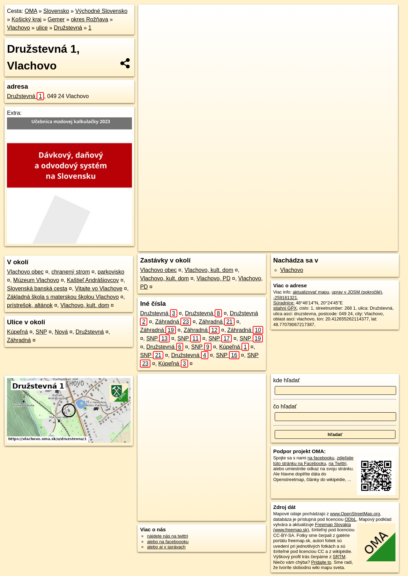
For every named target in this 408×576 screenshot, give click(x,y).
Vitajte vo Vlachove (99, 288)
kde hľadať (286, 380)
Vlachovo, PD (213, 278)
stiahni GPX (285, 308)
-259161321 (285, 297)
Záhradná (19, 340)
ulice (42, 28)
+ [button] (150, 16)
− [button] (150, 27)
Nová (61, 332)
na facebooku (320, 457)
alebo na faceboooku (167, 541)
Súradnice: (284, 302)
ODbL (350, 519)
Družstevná (68, 28)
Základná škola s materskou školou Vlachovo (63, 297)
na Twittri (337, 463)
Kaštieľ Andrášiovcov (93, 280)
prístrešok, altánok (30, 305)
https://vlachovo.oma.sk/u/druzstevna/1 (360, 246)
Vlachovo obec (25, 272)
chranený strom (70, 272)
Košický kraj (26, 19)
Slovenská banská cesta (37, 288)
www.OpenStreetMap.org (355, 513)
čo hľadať (285, 406)
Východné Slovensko (101, 11)
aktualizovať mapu (311, 292)
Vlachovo (18, 28)
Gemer (56, 19)
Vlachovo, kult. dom (84, 305)
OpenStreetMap (265, 246)
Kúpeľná (17, 332)
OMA (31, 11)
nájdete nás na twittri (167, 536)
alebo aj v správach (166, 546)
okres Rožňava (89, 19)
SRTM (339, 556)
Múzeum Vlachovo (36, 280)
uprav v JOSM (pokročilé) (357, 292)
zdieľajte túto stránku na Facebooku (313, 460)
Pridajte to (321, 562)
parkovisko (111, 272)
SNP (41, 332)
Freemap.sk (301, 246)
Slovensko (56, 11)
